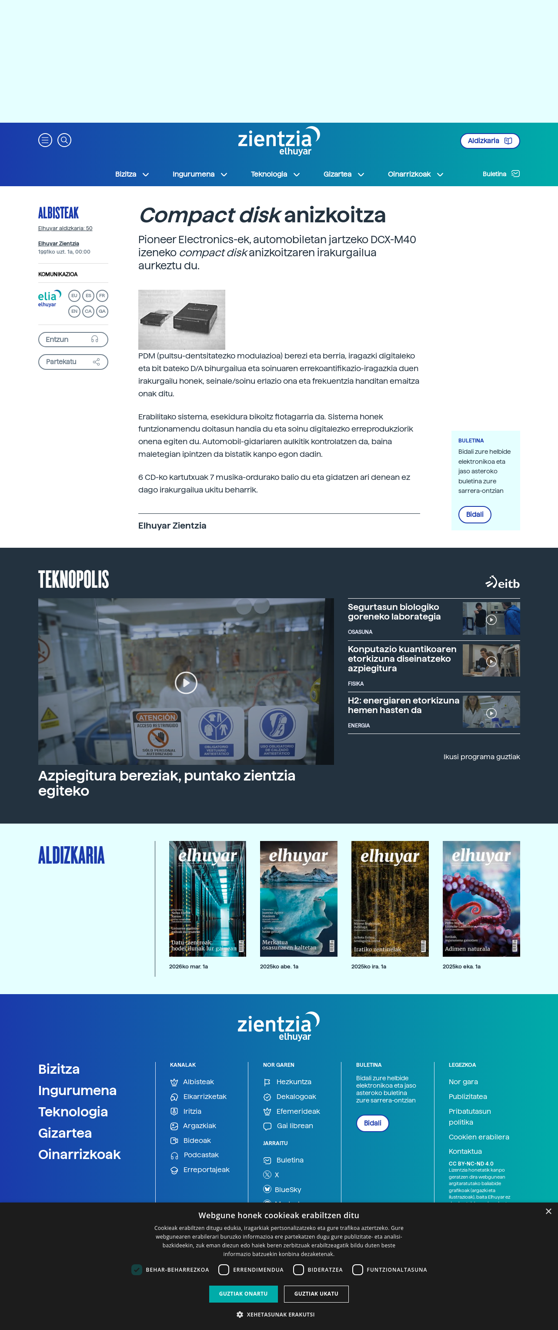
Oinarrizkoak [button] (416, 174)
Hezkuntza (287, 1082)
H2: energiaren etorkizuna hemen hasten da (404, 705)
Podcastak (194, 1155)
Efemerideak (291, 1111)
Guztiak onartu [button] (243, 1293)
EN (74, 311)
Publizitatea (468, 1096)
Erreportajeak (200, 1170)
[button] (45, 139)
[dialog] (279, 1266)
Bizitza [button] (132, 174)
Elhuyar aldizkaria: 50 (65, 228)
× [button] (548, 1212)
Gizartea (65, 1133)
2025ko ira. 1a (368, 966)
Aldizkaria (490, 141)
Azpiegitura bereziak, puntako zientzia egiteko (167, 783)
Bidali (475, 515)
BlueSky (282, 1189)
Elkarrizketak (198, 1097)
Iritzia (185, 1111)
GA (102, 311)
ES (88, 295)
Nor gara (463, 1082)
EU (74, 295)
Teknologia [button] (276, 174)
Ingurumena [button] (200, 174)
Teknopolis (73, 578)
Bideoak (190, 1141)
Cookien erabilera (479, 1137)
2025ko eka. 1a (462, 966)
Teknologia (73, 1111)
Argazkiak (193, 1126)
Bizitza (59, 1069)
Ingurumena (77, 1090)
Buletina (501, 173)
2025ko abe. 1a (279, 966)
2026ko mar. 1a (188, 966)
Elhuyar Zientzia (58, 244)
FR (102, 295)
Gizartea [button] (344, 174)
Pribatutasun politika (470, 1117)
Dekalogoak (289, 1097)
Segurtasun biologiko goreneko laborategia (394, 612)
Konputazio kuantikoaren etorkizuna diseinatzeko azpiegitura (402, 658)
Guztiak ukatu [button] (316, 1293)
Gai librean (288, 1126)
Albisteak (58, 212)
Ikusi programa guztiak (482, 757)
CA (88, 311)
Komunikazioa (57, 274)
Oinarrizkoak (79, 1154)
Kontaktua (465, 1151)
